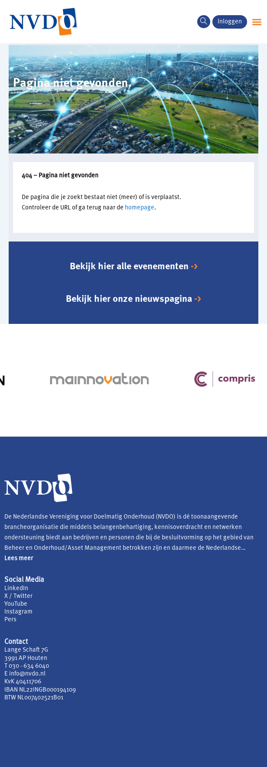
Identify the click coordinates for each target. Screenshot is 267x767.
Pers (10, 620)
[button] (256, 21)
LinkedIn (16, 588)
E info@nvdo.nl (25, 674)
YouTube (15, 604)
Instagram (18, 612)
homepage (139, 208)
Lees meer (18, 558)
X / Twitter (18, 596)
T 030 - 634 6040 (26, 666)
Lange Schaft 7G (26, 650)
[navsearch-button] (203, 21)
